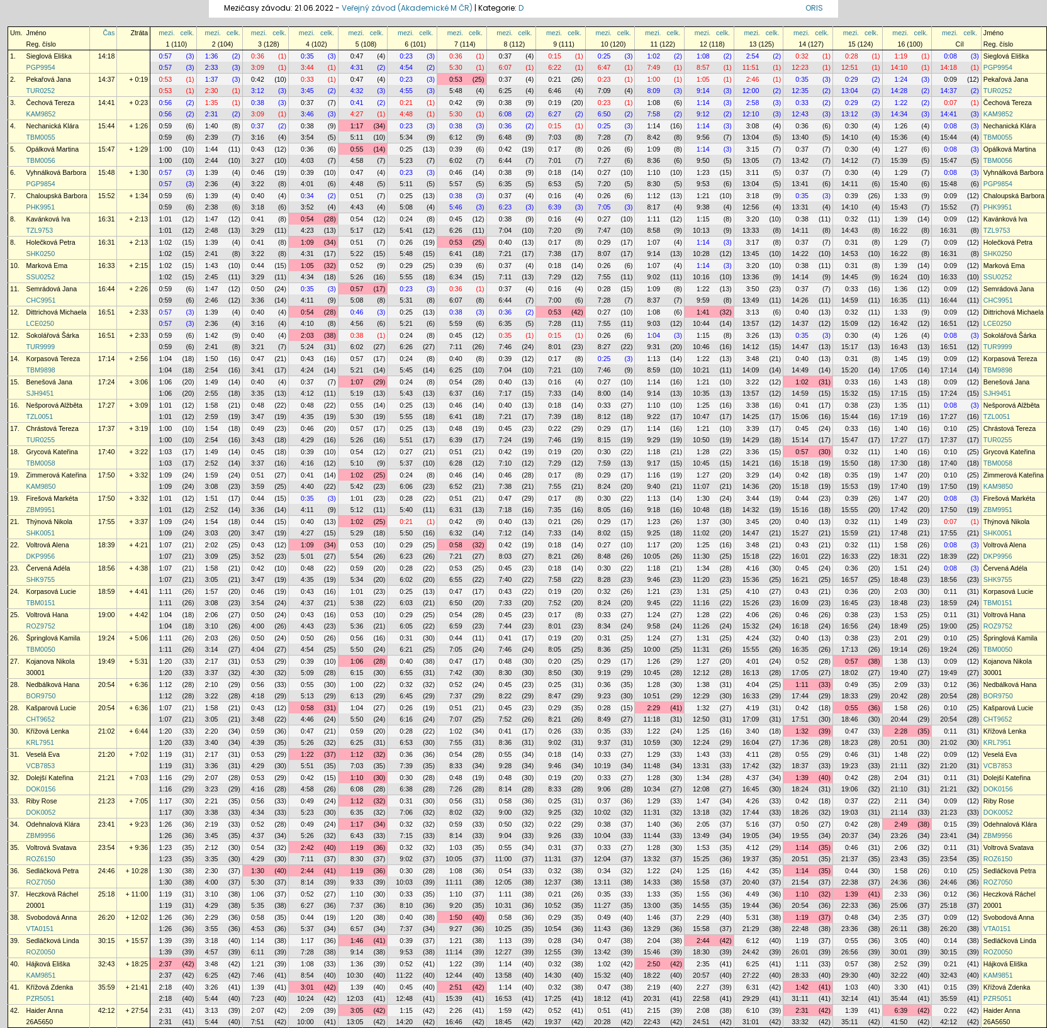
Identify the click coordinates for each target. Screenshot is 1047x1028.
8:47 (554, 696)
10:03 (404, 882)
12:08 (701, 789)
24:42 (750, 952)
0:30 (851, 126)
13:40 (800, 137)
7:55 (604, 277)
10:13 (701, 230)
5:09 (307, 672)
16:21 (800, 579)
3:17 (752, 242)
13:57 (750, 323)
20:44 (899, 719)
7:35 (554, 509)
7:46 (505, 346)
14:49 (800, 370)
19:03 (849, 812)
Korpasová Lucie (51, 591)
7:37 (455, 696)
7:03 (554, 137)
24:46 (106, 870)
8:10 (406, 905)
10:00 (651, 649)
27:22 (750, 975)
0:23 (406, 56)
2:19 (211, 824)
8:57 (703, 67)
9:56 (703, 137)
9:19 (604, 672)
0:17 (554, 149)
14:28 (899, 90)
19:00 (106, 614)
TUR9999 (40, 346)
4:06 (752, 614)
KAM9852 (41, 114)
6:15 (357, 672)
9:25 (653, 533)
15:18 (800, 463)
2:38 (211, 207)
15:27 (800, 533)
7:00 (554, 300)
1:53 (901, 614)
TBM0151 (40, 602)
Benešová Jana (49, 382)
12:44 (453, 975)
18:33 (849, 696)
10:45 (701, 463)
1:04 (653, 335)
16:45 (849, 602)
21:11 (899, 765)
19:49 (106, 661)
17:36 (800, 742)
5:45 (406, 370)
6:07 (505, 67)
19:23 (849, 765)
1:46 (653, 917)
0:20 (554, 661)
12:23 (800, 67)
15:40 (899, 183)
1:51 (211, 498)
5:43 (406, 393)
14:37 (106, 79)
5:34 (406, 137)
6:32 (455, 533)
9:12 (703, 114)
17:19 (899, 416)
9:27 (455, 928)
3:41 (257, 370)
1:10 (653, 172)
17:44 (800, 696)
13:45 (750, 253)
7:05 (604, 207)
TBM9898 (40, 370)
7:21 (505, 253)
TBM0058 (40, 463)
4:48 (406, 114)
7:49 (653, 67)
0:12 (950, 684)
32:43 (106, 964)
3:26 (752, 335)
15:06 (800, 416)
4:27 (357, 114)
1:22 (901, 102)
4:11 (307, 300)
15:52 (106, 195)
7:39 (554, 416)
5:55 (406, 277)
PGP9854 (40, 183)
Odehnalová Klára (53, 824)
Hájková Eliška (48, 964)
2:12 (211, 847)
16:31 (106, 219)
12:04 (602, 859)
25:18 (106, 894)
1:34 (703, 568)
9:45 (653, 602)
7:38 (554, 253)
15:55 (849, 509)
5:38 (357, 602)
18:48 (899, 579)
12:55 (552, 952)
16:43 (899, 346)
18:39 (106, 545)
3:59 (257, 486)
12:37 (552, 882)
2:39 (211, 137)
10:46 (701, 346)
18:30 (701, 952)
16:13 (750, 672)
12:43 (800, 114)
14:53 (849, 253)
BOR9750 (41, 696)
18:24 (800, 789)
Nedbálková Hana (53, 684)
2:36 (211, 183)
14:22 (800, 253)
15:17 (849, 346)
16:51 (106, 312)
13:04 (849, 90)
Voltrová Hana (47, 614)
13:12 (849, 114)
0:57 (165, 56)
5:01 (307, 556)
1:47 (211, 219)
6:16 (406, 719)
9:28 (505, 765)
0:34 (307, 195)
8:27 (604, 346)
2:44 (211, 160)
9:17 (653, 463)
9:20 (455, 905)
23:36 (849, 928)
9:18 (653, 509)
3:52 (307, 207)
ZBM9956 (40, 835)
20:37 (849, 835)
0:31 (851, 242)
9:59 (703, 300)
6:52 (455, 486)
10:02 (602, 812)
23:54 (106, 847)
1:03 (165, 451)
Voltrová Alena (47, 545)
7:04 (505, 230)
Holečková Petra (51, 242)
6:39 (554, 207)
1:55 (703, 894)
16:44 (106, 289)
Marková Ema (47, 265)
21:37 (849, 859)
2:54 (752, 56)
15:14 (800, 440)
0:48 (257, 405)
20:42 (899, 696)
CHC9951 (41, 300)
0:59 (165, 126)
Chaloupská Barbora (56, 195)
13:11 (602, 882)
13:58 (503, 975)
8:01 (554, 346)
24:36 (899, 882)
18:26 (800, 812)
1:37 (211, 79)
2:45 (211, 277)
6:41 (455, 253)
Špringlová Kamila (53, 638)
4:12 (307, 393)
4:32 (357, 90)
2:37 (165, 964)
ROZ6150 (40, 859)
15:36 (899, 137)
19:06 (849, 789)
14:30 (552, 975)
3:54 (307, 137)
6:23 (505, 207)
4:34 (307, 277)
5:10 (357, 463)
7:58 (653, 114)
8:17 (653, 207)
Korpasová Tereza (53, 358)
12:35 (800, 90)
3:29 (257, 230)
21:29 (750, 928)
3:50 (752, 289)
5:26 (357, 277)
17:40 (106, 451)
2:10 (211, 684)
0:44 (257, 265)
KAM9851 (41, 975)
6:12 (455, 137)
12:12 (701, 672)
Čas (109, 32)
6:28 (455, 463)
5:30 (455, 67)
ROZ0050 (40, 952)
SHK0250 (40, 253)
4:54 (406, 67)
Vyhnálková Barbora (56, 172)
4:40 (307, 486)
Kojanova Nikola (50, 661)
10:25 (503, 928)
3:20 (752, 219)
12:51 (849, 67)
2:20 (211, 731)
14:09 (750, 370)
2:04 (901, 777)
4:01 (307, 183)
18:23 (849, 742)
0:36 (257, 56)
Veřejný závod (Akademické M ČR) (407, 8)
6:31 (455, 509)
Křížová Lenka (47, 731)
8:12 (604, 416)
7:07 (455, 719)
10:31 (503, 905)
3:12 (257, 90)
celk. (187, 32)
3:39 (752, 428)
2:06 (211, 614)
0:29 (851, 79)
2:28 (901, 731)
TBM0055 (40, 137)
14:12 (849, 160)
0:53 (165, 79)
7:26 (455, 789)
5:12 (357, 509)
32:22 (899, 975)
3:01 (307, 987)
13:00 (651, 905)
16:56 (849, 626)
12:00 (750, 90)
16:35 (899, 300)
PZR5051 (40, 998)
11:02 (701, 533)
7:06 (406, 812)
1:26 (901, 126)
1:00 (653, 79)
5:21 (406, 323)
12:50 (701, 719)
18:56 (106, 568)
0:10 (950, 428)
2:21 (211, 801)
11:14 (453, 952)
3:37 (257, 463)
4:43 (357, 207)
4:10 (307, 323)
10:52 (552, 905)
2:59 (211, 416)
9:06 (604, 789)
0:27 (604, 172)
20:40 (750, 882)
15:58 (701, 882)
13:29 (651, 928)
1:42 (211, 335)
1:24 (901, 79)
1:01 (165, 219)
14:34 (899, 114)
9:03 (653, 323)
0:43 (257, 149)
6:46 (554, 90)
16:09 (800, 602)
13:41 (800, 183)
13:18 (701, 812)
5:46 (455, 207)
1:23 (703, 172)
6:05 (406, 626)
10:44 (701, 323)
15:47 (106, 149)
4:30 (257, 672)
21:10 (899, 789)
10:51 (651, 696)
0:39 (455, 149)
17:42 (899, 509)
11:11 (453, 882)
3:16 (257, 137)
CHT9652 (40, 719)
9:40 (653, 486)
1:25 (703, 405)
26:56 (849, 952)
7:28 (604, 137)
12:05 (503, 882)
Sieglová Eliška (49, 56)
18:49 (899, 626)
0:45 (455, 219)
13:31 (800, 207)
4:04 (257, 649)
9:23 (604, 696)
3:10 (211, 626)
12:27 (503, 952)
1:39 (211, 172)
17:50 (106, 475)
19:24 (106, 638)
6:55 (455, 579)
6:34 (455, 277)
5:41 (406, 230)
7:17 (505, 393)
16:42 (899, 323)
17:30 (899, 463)
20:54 (106, 684)
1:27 (901, 149)
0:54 (307, 219)
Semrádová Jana (51, 289)
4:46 (307, 719)
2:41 (211, 253)
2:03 (307, 335)
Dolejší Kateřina (50, 777)
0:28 (851, 56)
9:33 (357, 882)
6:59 (455, 626)
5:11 (357, 137)
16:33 (106, 265)
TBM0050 (40, 649)
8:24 (604, 486)
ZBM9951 (40, 509)
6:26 (455, 230)
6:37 (455, 393)
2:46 (752, 79)
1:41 (703, 312)
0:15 (554, 56)
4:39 (257, 742)
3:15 (752, 149)
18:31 (899, 556)
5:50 (406, 533)
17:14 (106, 358)
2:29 (653, 708)
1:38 (901, 661)
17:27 (106, 405)
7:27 (604, 160)
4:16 (307, 463)
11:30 (701, 556)
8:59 (653, 370)
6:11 (257, 952)
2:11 (901, 801)
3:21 (257, 346)
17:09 (750, 719)
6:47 (604, 67)
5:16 (752, 824)
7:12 (505, 533)
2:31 (211, 114)
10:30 (355, 975)
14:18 (106, 56)
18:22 (651, 975)
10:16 (701, 277)
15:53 (849, 486)
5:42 (357, 486)
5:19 (357, 393)
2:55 (211, 393)
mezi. (166, 32)
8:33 (455, 765)
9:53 (703, 183)
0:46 (257, 172)
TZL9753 (39, 230)
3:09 (257, 67)
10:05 (651, 556)
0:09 (950, 79)
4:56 (357, 323)
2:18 (165, 987)
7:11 (505, 277)
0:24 (406, 219)
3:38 (752, 405)
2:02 (211, 545)
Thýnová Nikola (49, 521)
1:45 (901, 358)
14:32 (750, 509)
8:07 (604, 253)
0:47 (357, 56)
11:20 (701, 579)
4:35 (307, 416)
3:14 (211, 649)
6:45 (406, 696)
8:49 (604, 719)
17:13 (849, 649)
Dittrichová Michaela (56, 312)
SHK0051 (40, 533)
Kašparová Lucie (51, 708)
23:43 (899, 859)
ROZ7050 (40, 882)
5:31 (406, 300)
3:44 (307, 67)
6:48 (505, 137)
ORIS (814, 8)
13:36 (750, 277)
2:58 (752, 102)
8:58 (653, 230)
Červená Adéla (48, 568)
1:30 (703, 498)
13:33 (750, 230)
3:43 (257, 440)
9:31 (653, 346)
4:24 (307, 370)
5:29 (357, 533)
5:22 (357, 253)
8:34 (604, 626)
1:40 (211, 126)
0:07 (950, 102)
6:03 (406, 602)
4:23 (307, 230)
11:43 (602, 928)
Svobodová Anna (51, 917)
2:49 (901, 824)
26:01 (800, 952)
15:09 (849, 323)
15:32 (849, 393)
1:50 (211, 358)
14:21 (750, 463)
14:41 (106, 102)
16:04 (750, 742)
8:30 (653, 183)
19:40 (899, 672)
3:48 (752, 358)
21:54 (800, 882)
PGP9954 (40, 67)
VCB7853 (40, 765)
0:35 (307, 56)
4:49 (752, 894)
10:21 (701, 370)
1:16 (653, 475)
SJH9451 (40, 393)
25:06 (899, 905)
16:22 (899, 230)
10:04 (602, 835)
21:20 (106, 754)
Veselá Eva (43, 754)
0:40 (257, 195)
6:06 (406, 486)
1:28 (703, 451)
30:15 (106, 940)
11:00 (503, 859)
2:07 (211, 777)
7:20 (604, 183)
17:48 (899, 533)
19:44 (750, 905)
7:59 (604, 463)
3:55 (211, 928)
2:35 (901, 917)
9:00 (505, 812)
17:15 (899, 393)
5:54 (357, 556)
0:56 (165, 102)
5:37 (406, 463)
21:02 (106, 731)
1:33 (901, 195)
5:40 (406, 509)
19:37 (750, 859)
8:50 (554, 672)
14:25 (750, 416)
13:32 (651, 859)
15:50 (849, 463)
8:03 (505, 556)
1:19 (901, 56)
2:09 (901, 684)
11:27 (602, 905)
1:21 (703, 195)
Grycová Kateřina (52, 451)
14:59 (849, 300)
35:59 (106, 987)
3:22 (257, 183)
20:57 (701, 975)
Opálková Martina (52, 149)
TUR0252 (40, 90)
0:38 (257, 102)
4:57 (211, 952)
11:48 (651, 765)
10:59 (651, 742)
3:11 (752, 172)
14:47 (800, 346)
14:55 (701, 905)
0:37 (505, 56)
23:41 (106, 824)
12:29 (701, 696)
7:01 (554, 160)
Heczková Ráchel (52, 894)
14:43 (849, 230)
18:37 (800, 765)
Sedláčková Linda (52, 940)
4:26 (752, 801)
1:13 (653, 358)
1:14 (703, 102)
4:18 (257, 696)
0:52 (357, 265)
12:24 (701, 742)
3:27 (257, 160)
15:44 (106, 126)
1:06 (165, 382)
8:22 (505, 696)
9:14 (703, 90)
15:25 (701, 859)
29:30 (849, 975)
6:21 (406, 649)
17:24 (106, 382)
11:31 (701, 649)
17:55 (106, 521)
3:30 (901, 987)
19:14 (899, 649)
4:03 (307, 160)
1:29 (901, 172)
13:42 (800, 160)
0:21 (554, 79)
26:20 (106, 917)
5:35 (257, 905)
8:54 (307, 975)
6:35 (505, 183)
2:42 (307, 847)
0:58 (455, 545)
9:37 (604, 742)
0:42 (257, 79)
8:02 (604, 533)
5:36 (357, 626)
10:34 (651, 789)
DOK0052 (41, 812)
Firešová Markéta (52, 498)
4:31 (357, 67)
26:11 (899, 928)
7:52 (554, 602)
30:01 (899, 952)
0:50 (257, 289)
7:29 (554, 277)
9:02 (653, 277)
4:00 (257, 626)
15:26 (750, 602)
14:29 (750, 440)
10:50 (701, 440)
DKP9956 (40, 556)
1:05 (703, 79)
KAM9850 (41, 486)
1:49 (211, 382)
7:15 (406, 835)
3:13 (752, 312)
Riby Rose (41, 801)
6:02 (455, 160)
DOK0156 (41, 789)
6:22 (554, 67)
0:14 (950, 940)
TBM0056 (40, 160)
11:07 (701, 486)
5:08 (406, 207)
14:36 (750, 486)
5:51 (406, 440)
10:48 (701, 509)
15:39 (899, 160)
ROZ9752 (40, 626)
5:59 (455, 323)
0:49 (257, 428)
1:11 (653, 219)
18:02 (849, 672)
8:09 (653, 90)
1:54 (211, 428)
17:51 (800, 719)
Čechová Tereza (50, 102)
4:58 (357, 160)
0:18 (554, 172)
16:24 (899, 277)
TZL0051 (39, 416)
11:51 (750, 67)
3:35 (257, 393)
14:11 (849, 183)
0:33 (307, 79)
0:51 (357, 195)
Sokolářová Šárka (52, 335)
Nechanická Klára (52, 126)
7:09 (604, 90)
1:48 (901, 754)
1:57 (211, 591)
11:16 (701, 602)
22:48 (800, 928)
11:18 (651, 719)
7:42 (455, 672)
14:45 (849, 277)
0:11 (950, 591)
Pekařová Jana (48, 79)
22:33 (849, 905)
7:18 (505, 509)
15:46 (651, 952)
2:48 (211, 230)
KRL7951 (40, 742)
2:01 (901, 638)
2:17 (211, 661)
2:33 (211, 67)
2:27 (703, 987)
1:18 (653, 451)
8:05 (604, 509)
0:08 (950, 56)
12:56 (750, 207)
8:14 (505, 789)
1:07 (653, 242)
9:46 (653, 579)
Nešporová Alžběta (54, 405)
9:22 (653, 416)
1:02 (653, 56)
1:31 (703, 591)
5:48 (455, 90)
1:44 (211, 149)
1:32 (703, 708)
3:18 (752, 195)
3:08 (752, 126)
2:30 (211, 90)
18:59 (106, 591)
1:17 (357, 126)
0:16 (554, 195)
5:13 (307, 696)
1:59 (211, 475)
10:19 (602, 765)
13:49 (750, 300)
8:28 (604, 579)
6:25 (505, 90)
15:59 (849, 533)
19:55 (800, 835)
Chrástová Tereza (52, 428)
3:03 (211, 533)
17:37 (106, 428)
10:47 (701, 416)
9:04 (505, 835)
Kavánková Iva (48, 219)
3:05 (211, 579)
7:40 (505, 579)
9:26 (554, 835)
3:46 (307, 114)
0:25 (604, 56)
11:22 (404, 975)
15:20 (849, 370)
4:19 (752, 708)
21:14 (899, 812)
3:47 (257, 416)
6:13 (357, 696)
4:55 (406, 90)
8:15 (604, 440)
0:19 (554, 102)
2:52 (211, 463)
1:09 (653, 149)
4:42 (752, 870)
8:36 (653, 160)
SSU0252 (40, 277)
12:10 (750, 114)
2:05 (703, 824)
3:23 (211, 789)
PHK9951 (40, 207)
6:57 (357, 928)
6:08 (505, 114)
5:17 (357, 230)
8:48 (604, 556)
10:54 (552, 928)
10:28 (701, 253)
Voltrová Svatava (51, 847)
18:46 (849, 719)
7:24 (505, 440)
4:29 (307, 440)
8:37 (653, 300)
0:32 (802, 56)
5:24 (307, 346)
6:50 (604, 114)
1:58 (211, 405)
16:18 (800, 626)
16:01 (800, 556)
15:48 (106, 172)
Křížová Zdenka (50, 987)
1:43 (211, 265)
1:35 (211, 102)
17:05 (899, 370)
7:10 (505, 463)
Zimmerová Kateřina (56, 475)
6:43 (357, 835)
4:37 (307, 602)
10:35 (701, 393)
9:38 (703, 207)
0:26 (604, 149)
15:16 (800, 509)
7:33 (554, 393)
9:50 (703, 160)
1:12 (653, 195)
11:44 (651, 835)
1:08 (703, 56)
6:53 (554, 183)
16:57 (849, 579)
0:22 (554, 428)
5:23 (406, 160)
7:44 (505, 626)
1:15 (703, 219)
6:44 (505, 160)
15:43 (899, 207)
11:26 (701, 626)
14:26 (800, 300)
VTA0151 (40, 928)
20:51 (899, 742)
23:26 (899, 835)
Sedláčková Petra (52, 870)
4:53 (257, 928)
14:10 (899, 67)
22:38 (849, 882)
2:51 (455, 987)
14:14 (800, 277)
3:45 (307, 90)
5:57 (455, 183)
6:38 (406, 789)
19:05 (750, 835)
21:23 (106, 801)
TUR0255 (40, 440)
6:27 (554, 114)
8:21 (554, 556)
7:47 (604, 230)
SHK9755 (40, 579)
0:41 (357, 102)
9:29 (653, 440)
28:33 (800, 975)
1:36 (211, 56)
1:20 (165, 661)
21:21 (106, 777)
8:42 (653, 137)
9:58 (653, 626)
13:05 (750, 160)
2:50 (653, 964)
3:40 (752, 731)
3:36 (257, 300)
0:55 (357, 149)
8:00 (604, 393)
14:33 (651, 882)
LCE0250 (40, 323)
